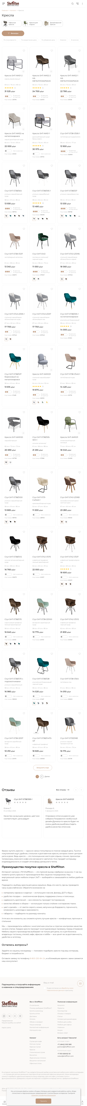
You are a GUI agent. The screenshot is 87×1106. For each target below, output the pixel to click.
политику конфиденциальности (43, 1095)
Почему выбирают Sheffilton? (41, 1008)
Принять (43, 1101)
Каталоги (60, 1005)
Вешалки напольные (38, 1060)
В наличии (75, 40)
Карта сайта (6, 1027)
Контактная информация (39, 1027)
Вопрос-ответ (62, 1033)
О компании (34, 1005)
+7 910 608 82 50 (63, 1054)
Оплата (32, 1019)
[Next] (81, 790)
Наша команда (35, 1025)
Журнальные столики (38, 1058)
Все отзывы (62, 790)
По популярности (10, 40)
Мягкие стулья (35, 1044)
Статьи (60, 1016)
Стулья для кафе (36, 1041)
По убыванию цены (48, 40)
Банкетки (33, 1055)
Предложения (7, 1021)
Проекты (60, 1008)
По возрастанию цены (29, 40)
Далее (47, 777)
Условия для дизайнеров (66, 1019)
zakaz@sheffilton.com (65, 1056)
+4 (79, 216)
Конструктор (62, 1011)
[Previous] (76, 790)
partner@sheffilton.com (66, 1047)
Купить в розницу (36, 1011)
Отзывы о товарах (64, 1013)
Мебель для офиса (64, 1025)
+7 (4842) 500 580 (64, 1044)
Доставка (33, 1016)
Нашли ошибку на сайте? (11, 1023)
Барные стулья (35, 1047)
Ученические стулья (37, 1052)
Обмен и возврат (36, 1022)
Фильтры (13, 33)
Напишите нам (35, 1030)
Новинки (63, 40)
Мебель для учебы (64, 1022)
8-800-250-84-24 (37, 958)
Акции (60, 1030)
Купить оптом (35, 1013)
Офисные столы (36, 1063)
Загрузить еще (42, 768)
